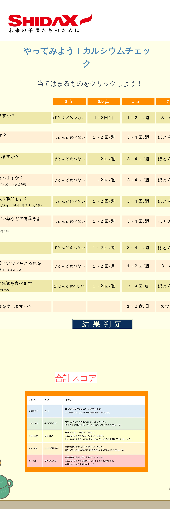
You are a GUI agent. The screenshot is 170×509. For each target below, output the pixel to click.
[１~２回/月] (103, 117)
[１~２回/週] (138, 117)
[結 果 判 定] (102, 324)
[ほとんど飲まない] (69, 117)
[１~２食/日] (138, 306)
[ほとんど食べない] (69, 137)
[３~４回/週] (138, 137)
